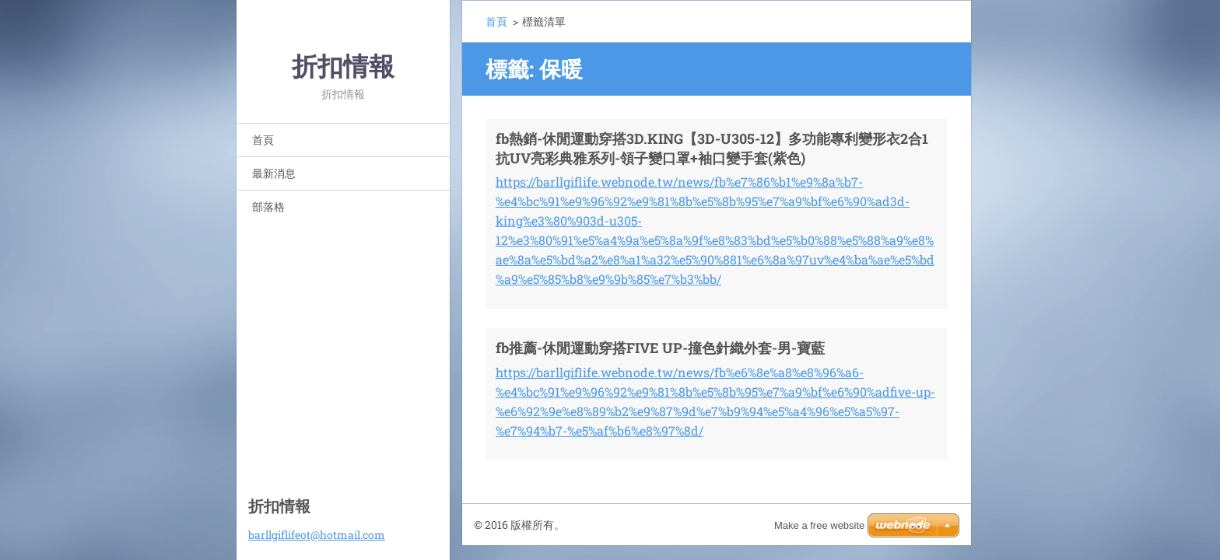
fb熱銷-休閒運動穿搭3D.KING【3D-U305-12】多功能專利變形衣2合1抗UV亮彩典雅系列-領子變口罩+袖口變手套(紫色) (712, 148)
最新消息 (274, 173)
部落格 (268, 206)
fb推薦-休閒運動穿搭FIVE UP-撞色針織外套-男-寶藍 (660, 347)
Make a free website (819, 525)
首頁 (263, 139)
